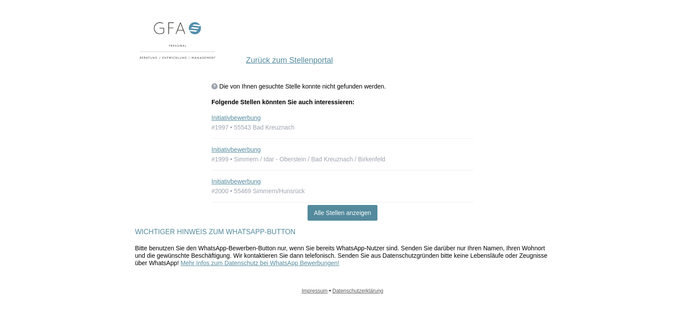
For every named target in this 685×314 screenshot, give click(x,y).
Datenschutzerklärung (358, 291)
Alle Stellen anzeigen (342, 212)
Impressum (315, 291)
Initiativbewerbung (236, 117)
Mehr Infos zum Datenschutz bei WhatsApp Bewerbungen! (259, 262)
